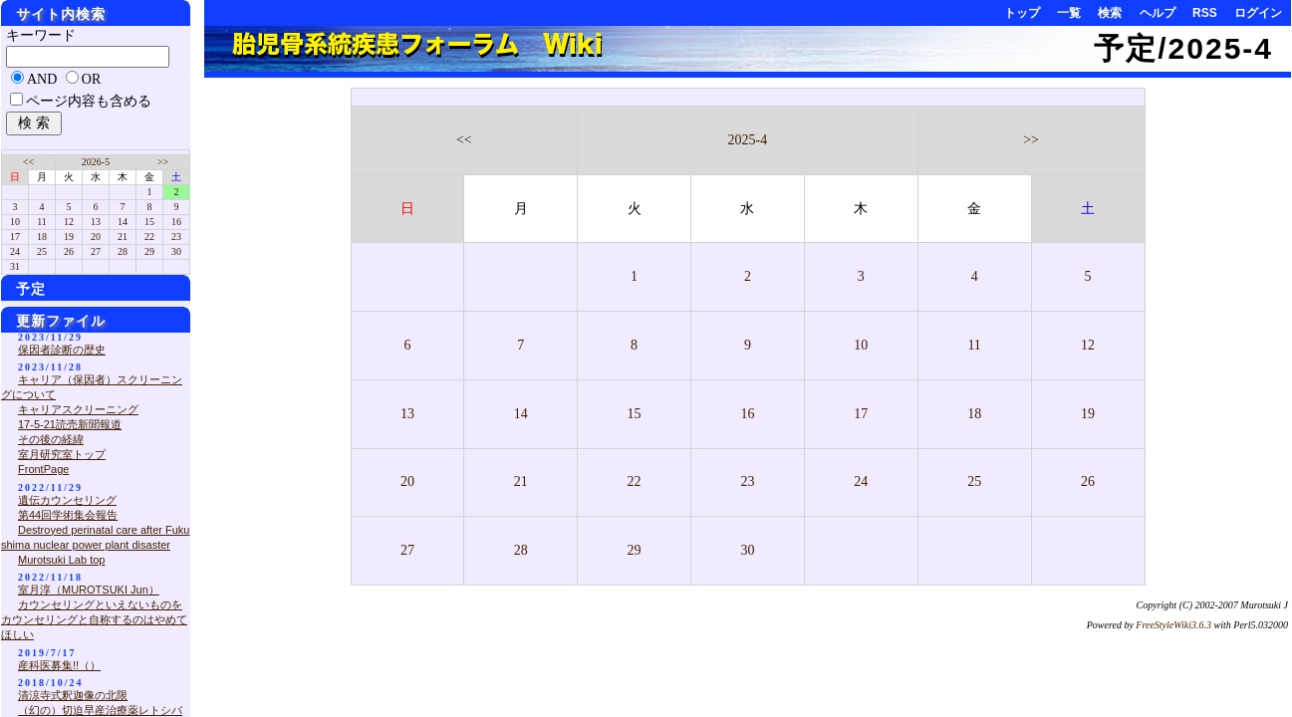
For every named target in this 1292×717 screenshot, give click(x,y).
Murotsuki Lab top (61, 560)
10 (861, 345)
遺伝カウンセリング (67, 500)
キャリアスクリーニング (78, 409)
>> (1031, 139)
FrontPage (43, 469)
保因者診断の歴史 (62, 350)
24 (861, 481)
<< (464, 139)
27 (407, 550)
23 (747, 481)
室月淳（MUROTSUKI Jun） (88, 590)
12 (1088, 345)
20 (407, 481)
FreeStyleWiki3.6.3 (1173, 624)
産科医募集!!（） (59, 665)
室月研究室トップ (62, 454)
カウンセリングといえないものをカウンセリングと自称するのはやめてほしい (94, 619)
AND (42, 79)
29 (635, 550)
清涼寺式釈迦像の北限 (73, 695)
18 (974, 413)
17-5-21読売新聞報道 (70, 424)
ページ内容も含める (88, 101)
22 (635, 481)
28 (521, 550)
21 (521, 481)
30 (747, 550)
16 (747, 413)
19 (1088, 413)
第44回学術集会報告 (68, 515)
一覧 (1069, 13)
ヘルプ (1157, 13)
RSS (1204, 13)
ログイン (1258, 13)
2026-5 (96, 161)
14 (521, 413)
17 (861, 413)
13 (407, 413)
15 (635, 413)
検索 (1110, 13)
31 (15, 266)
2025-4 (748, 139)
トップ (1022, 13)
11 (973, 345)
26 (1088, 481)
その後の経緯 (51, 439)
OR (91, 79)
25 (974, 481)
